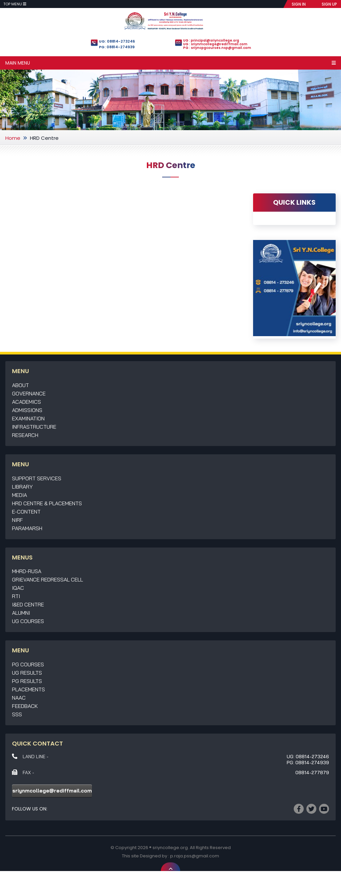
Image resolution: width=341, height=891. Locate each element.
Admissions (27, 410)
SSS (17, 714)
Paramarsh (27, 528)
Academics (26, 401)
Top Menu (14, 4)
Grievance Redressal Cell (47, 579)
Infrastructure (34, 426)
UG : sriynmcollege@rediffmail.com (215, 44)
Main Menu (170, 63)
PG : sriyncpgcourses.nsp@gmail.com (217, 48)
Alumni (21, 612)
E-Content (26, 511)
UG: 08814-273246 (117, 41)
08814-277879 (312, 773)
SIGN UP (329, 4)
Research (25, 435)
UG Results (27, 672)
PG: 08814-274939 (117, 47)
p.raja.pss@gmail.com (194, 856)
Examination (28, 418)
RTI (16, 596)
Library (22, 486)
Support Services (36, 478)
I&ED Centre (28, 604)
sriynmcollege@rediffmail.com (52, 790)
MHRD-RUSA (26, 571)
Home (12, 137)
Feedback (25, 706)
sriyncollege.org (170, 847)
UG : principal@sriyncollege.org (211, 40)
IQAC (18, 587)
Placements (28, 689)
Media (19, 495)
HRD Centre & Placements (47, 503)
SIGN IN (299, 4)
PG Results (27, 681)
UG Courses (28, 621)
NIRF (17, 520)
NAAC (19, 697)
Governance (29, 393)
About (20, 385)
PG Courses (28, 664)
